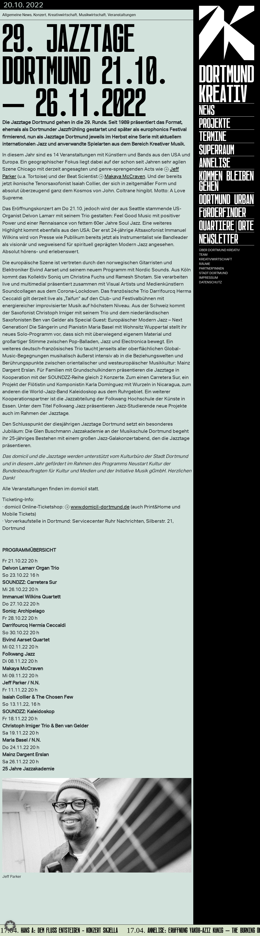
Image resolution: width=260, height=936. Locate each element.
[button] (10, 926)
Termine (212, 136)
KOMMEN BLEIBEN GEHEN (226, 180)
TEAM (203, 254)
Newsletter (218, 238)
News (207, 109)
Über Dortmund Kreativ (219, 250)
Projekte (214, 123)
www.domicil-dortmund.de (100, 506)
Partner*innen (211, 268)
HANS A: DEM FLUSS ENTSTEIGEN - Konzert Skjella (59, 929)
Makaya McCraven (124, 176)
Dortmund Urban (226, 199)
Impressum (208, 277)
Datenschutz (210, 282)
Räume (204, 264)
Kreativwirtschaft (215, 259)
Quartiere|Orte (226, 225)
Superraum (216, 149)
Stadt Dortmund (213, 273)
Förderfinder (222, 212)
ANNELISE (214, 162)
